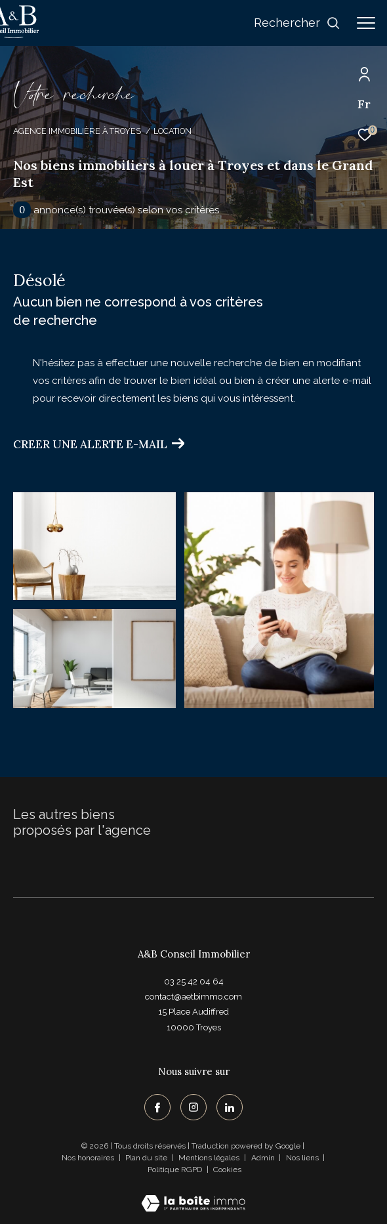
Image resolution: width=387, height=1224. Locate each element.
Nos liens (303, 1157)
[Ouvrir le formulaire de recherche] (297, 23)
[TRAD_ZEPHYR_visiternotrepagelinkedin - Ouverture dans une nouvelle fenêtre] (229, 1107)
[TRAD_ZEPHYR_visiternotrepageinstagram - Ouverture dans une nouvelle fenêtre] (193, 1107)
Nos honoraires (88, 1157)
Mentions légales (209, 1157)
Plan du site (147, 1157)
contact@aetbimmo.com (193, 997)
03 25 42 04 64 (194, 981)
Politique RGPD (175, 1169)
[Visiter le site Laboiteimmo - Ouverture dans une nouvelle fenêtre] (193, 1194)
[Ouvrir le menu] (366, 23)
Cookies (227, 1170)
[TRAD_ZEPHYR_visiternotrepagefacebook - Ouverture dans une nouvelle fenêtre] (157, 1107)
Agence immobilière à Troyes (77, 131)
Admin (264, 1157)
